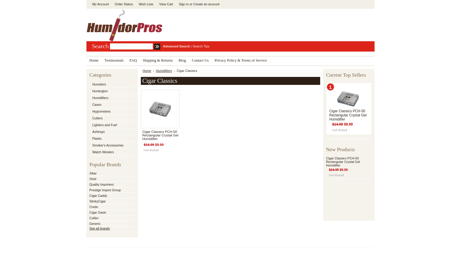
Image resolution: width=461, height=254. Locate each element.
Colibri (93, 218)
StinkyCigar (97, 201)
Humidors (99, 84)
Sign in (183, 4)
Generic (95, 223)
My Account (100, 4)
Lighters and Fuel (104, 125)
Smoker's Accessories (107, 145)
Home (147, 70)
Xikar (93, 173)
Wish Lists (146, 4)
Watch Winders (103, 152)
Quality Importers (101, 184)
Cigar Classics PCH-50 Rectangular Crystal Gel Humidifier (160, 135)
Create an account (206, 4)
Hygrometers (101, 111)
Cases (96, 104)
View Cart (166, 4)
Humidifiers (100, 98)
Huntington (100, 91)
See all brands (99, 228)
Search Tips (201, 46)
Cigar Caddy (98, 195)
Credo (93, 207)
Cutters (97, 118)
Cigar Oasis (97, 212)
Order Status (124, 4)
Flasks (96, 138)
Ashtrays (98, 131)
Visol (92, 179)
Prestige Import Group (105, 190)
